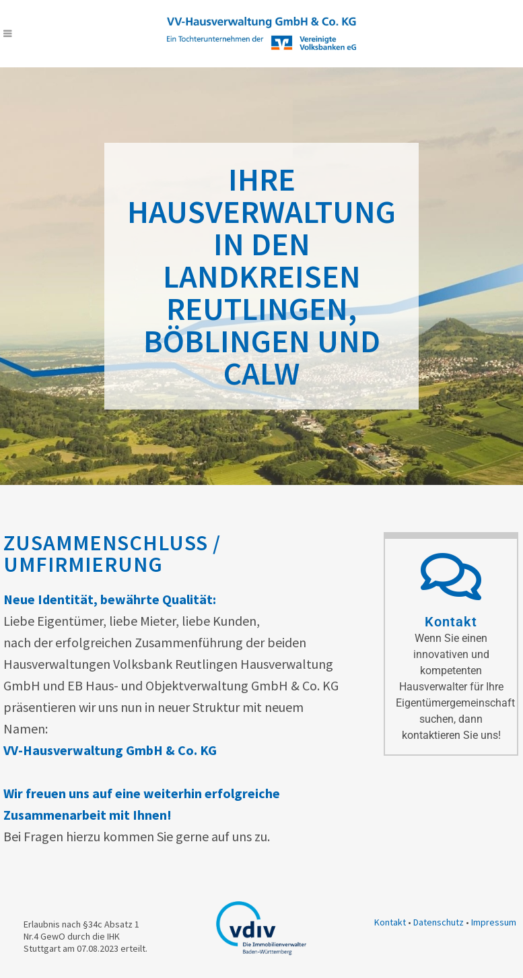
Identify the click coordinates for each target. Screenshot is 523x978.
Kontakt (451, 622)
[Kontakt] (451, 577)
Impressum (493, 922)
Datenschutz (438, 922)
